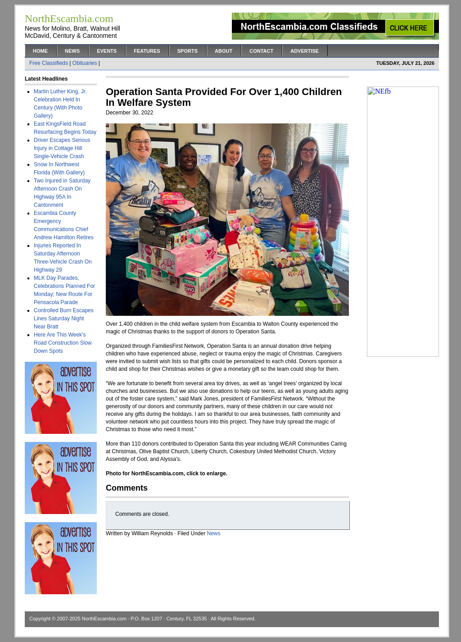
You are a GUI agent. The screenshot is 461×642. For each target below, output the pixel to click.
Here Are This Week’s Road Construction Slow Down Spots (63, 343)
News (72, 51)
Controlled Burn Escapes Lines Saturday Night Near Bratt (64, 318)
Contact (261, 51)
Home (40, 51)
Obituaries (84, 63)
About (223, 51)
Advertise (304, 51)
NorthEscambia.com (104, 618)
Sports (187, 51)
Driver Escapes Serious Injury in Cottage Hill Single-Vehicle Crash (62, 148)
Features (147, 51)
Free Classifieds (48, 63)
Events (107, 51)
